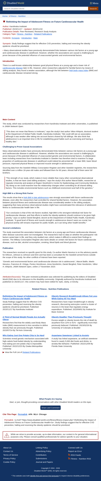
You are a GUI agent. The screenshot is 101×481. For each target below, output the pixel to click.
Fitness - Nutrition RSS (79, 459)
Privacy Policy (9, 458)
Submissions (41, 458)
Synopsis (16, 38)
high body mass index (78, 70)
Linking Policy (42, 448)
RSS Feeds (74, 455)
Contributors (41, 455)
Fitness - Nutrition (24, 34)
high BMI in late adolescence (36, 197)
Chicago (43, 414)
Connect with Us (75, 448)
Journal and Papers (44, 462)
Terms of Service (10, 455)
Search (93, 8)
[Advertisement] (50, 96)
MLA (36, 414)
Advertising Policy (43, 451)
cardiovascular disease (13, 68)
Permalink (22, 414)
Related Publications (43, 34)
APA (30, 414)
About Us (7, 448)
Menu (93, 3)
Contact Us (8, 451)
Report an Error (75, 451)
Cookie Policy (9, 462)
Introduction (26, 38)
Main (35, 38)
